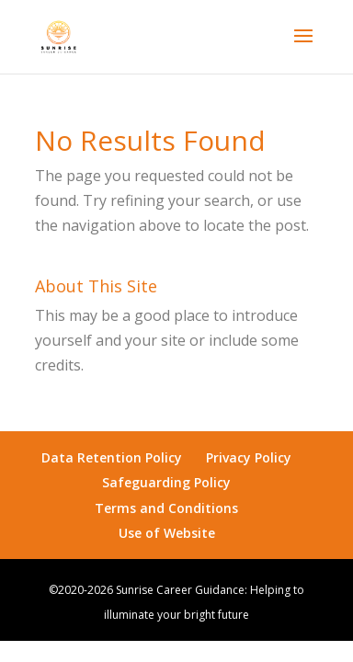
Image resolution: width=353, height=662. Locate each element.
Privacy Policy (248, 457)
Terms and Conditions (166, 508)
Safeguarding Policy (166, 482)
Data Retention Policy (111, 457)
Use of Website (167, 533)
